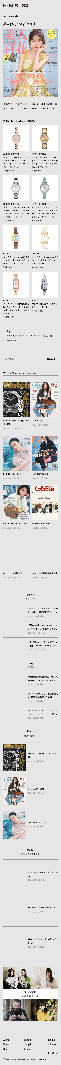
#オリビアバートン (15, 335)
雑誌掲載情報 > (30, 735)
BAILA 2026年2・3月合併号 (15, 523)
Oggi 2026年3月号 (39, 420)
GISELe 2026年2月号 (41, 523)
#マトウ (37, 335)
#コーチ (28, 335)
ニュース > (30, 598)
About (6, 1039)
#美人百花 (47, 335)
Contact (28, 1049)
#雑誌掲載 (11, 340)
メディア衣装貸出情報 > (30, 854)
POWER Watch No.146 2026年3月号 (16, 422)
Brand (27, 1039)
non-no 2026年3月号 (12, 473)
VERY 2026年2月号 (40, 473)
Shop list (28, 1044)
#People (52, 1044)
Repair (51, 1039)
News (6, 1044)
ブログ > (30, 667)
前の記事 (52, 358)
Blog (5, 1049)
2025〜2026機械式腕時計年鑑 (45, 573)
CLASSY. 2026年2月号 (13, 573)
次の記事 (8, 358)
